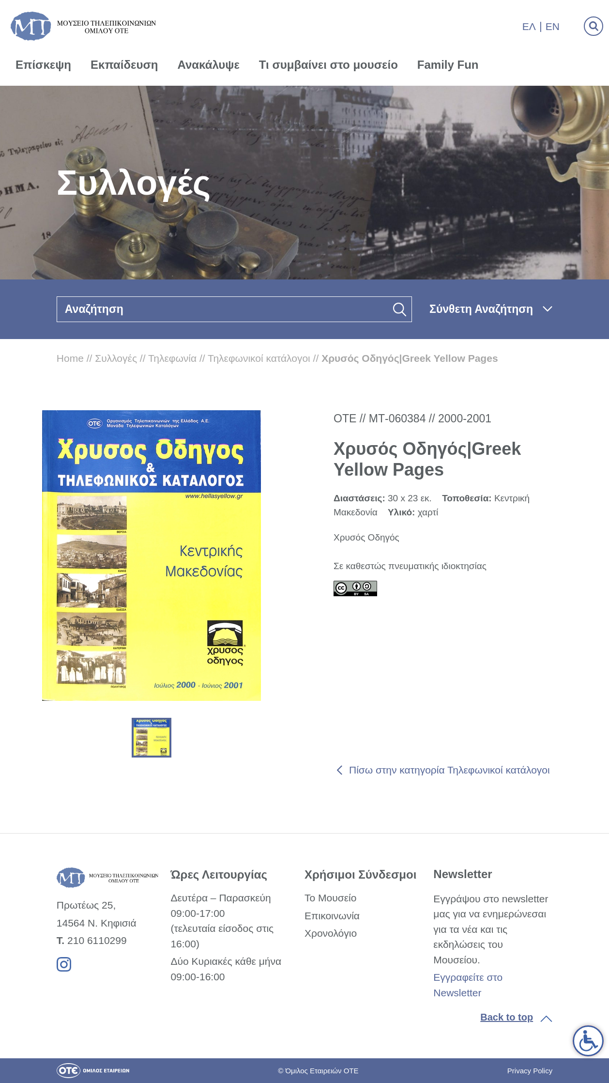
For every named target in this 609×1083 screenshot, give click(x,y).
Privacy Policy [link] (529, 1071)
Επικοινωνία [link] (332, 915)
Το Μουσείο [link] (330, 897)
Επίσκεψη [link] (43, 64)
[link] (588, 1040)
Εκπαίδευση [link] (124, 64)
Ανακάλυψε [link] (209, 64)
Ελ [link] (529, 26)
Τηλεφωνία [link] (172, 358)
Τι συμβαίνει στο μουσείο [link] (328, 64)
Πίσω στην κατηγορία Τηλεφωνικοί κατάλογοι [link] (449, 769)
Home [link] (70, 358)
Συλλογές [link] (116, 358)
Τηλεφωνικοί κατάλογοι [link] (259, 358)
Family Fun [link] (448, 64)
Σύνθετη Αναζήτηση (481, 309)
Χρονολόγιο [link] (330, 933)
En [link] (553, 26)
